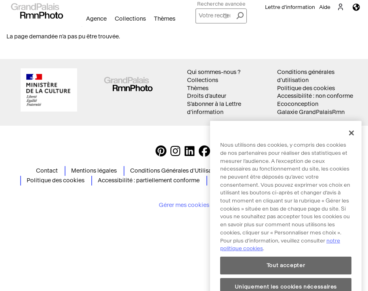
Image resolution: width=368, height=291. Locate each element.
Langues (356, 7)
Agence (96, 19)
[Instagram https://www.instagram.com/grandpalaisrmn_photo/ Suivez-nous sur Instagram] (175, 153)
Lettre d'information (290, 7)
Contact (47, 171)
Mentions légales (94, 171)
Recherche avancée (221, 3)
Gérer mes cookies (184, 205)
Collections (130, 19)
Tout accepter (286, 276)
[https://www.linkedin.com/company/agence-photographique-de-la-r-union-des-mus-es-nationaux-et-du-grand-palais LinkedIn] (190, 153)
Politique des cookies (306, 88)
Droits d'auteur (206, 96)
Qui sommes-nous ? (213, 72)
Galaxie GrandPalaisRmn (311, 112)
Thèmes (164, 19)
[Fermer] (351, 144)
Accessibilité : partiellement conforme (149, 180)
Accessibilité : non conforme (315, 96)
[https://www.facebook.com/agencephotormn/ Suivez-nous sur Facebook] (204, 153)
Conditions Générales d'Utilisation (176, 171)
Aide (324, 7)
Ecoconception (297, 104)
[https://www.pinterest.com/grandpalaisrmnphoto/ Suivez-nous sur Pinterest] (161, 153)
